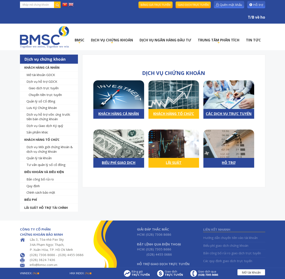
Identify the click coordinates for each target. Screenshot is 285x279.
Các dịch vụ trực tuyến (229, 113)
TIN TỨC (253, 40)
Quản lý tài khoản (39, 158)
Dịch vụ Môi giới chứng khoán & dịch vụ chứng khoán (49, 149)
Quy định (33, 186)
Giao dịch (174, 273)
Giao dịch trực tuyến (193, 5)
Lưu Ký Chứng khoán (41, 107)
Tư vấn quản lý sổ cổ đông (46, 164)
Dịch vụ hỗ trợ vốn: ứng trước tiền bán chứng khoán (48, 116)
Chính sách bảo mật (40, 192)
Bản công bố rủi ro (40, 179)
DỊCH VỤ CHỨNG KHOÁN (112, 41)
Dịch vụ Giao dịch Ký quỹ (44, 125)
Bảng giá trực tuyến (155, 5)
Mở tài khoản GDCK (40, 75)
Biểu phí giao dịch (118, 162)
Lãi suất (173, 162)
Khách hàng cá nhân (41, 67)
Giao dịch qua (208, 273)
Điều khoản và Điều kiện (44, 172)
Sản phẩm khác (37, 132)
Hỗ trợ (256, 4)
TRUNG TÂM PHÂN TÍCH (218, 41)
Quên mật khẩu (229, 4)
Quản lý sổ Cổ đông (40, 101)
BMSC (79, 41)
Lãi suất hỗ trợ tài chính (46, 208)
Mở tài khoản (251, 272)
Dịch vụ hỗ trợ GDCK (41, 81)
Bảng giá (141, 273)
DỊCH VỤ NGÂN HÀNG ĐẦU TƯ (165, 40)
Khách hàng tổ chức (41, 140)
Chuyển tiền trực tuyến (45, 94)
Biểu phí (30, 200)
